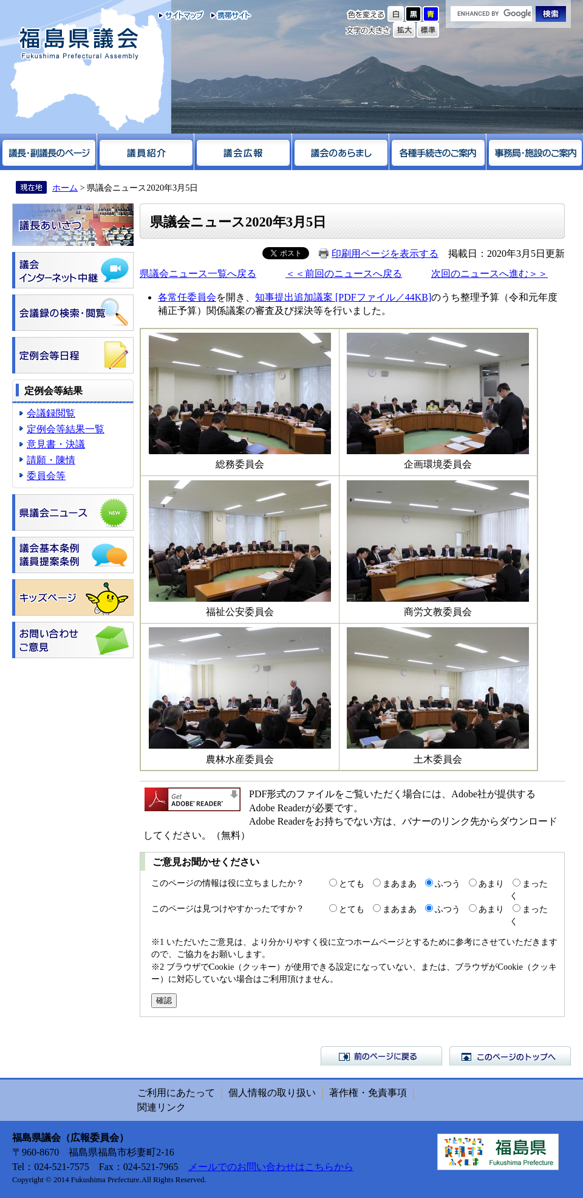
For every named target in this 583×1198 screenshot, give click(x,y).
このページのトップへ (510, 1056)
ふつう (447, 883)
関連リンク (161, 1107)
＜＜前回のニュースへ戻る (343, 273)
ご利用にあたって (176, 1092)
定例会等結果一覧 (65, 429)
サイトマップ (181, 15)
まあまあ (400, 883)
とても (351, 883)
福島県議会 (79, 44)
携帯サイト (228, 15)
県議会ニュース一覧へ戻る (198, 273)
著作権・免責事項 (368, 1092)
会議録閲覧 (51, 413)
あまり (491, 883)
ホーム (65, 187)
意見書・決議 (56, 444)
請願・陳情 (51, 460)
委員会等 (46, 476)
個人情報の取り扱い (272, 1092)
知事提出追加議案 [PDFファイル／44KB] (343, 297)
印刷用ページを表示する (385, 253)
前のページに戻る (381, 1056)
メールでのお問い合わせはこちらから (270, 1167)
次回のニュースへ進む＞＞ (489, 273)
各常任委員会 (187, 297)
